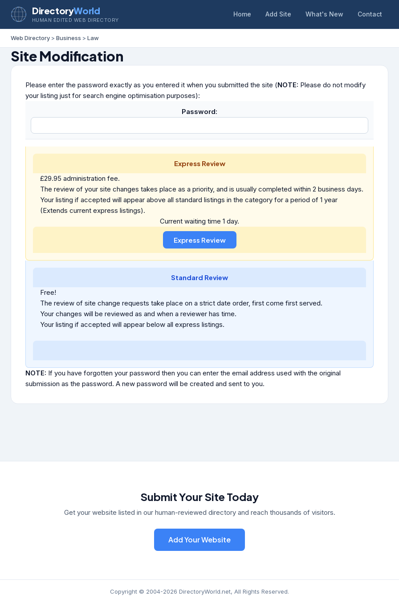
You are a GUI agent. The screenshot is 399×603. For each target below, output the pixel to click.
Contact (370, 14)
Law (93, 37)
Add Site (278, 14)
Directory (66, 10)
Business (68, 37)
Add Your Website (199, 539)
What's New (324, 14)
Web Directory (30, 37)
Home (242, 14)
